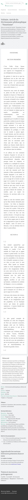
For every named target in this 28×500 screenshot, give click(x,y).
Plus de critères (9, 6)
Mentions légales (5, 491)
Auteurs (8, 13)
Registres (3, 10)
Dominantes (22, 10)
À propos (14, 491)
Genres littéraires (12, 10)
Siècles (3, 13)
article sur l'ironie (16, 464)
